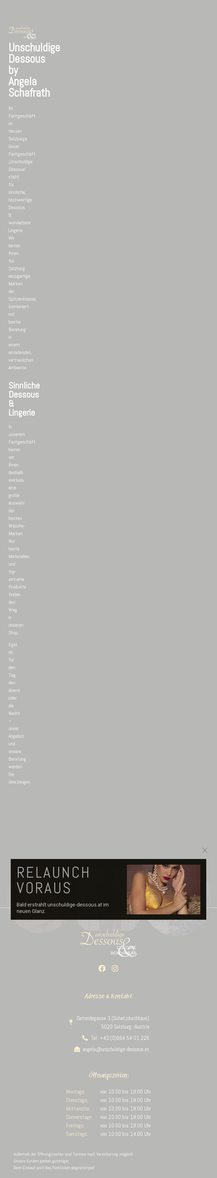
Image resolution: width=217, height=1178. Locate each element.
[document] (108, 589)
